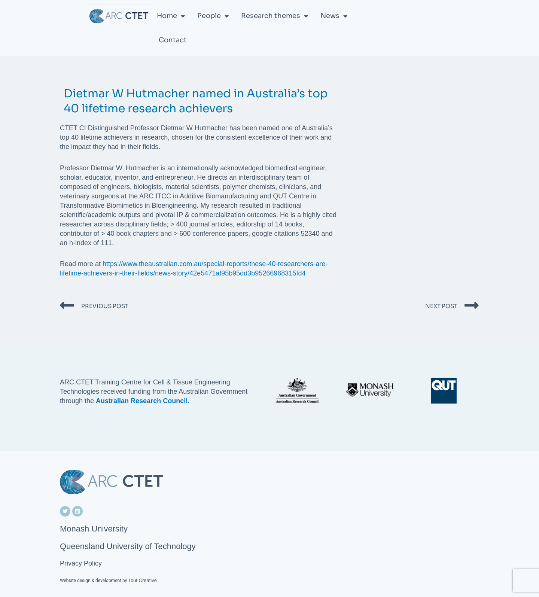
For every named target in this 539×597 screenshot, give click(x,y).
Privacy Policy (81, 563)
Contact (173, 40)
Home (171, 16)
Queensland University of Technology (128, 546)
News (333, 16)
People (213, 16)
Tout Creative (142, 580)
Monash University (94, 528)
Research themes (274, 16)
